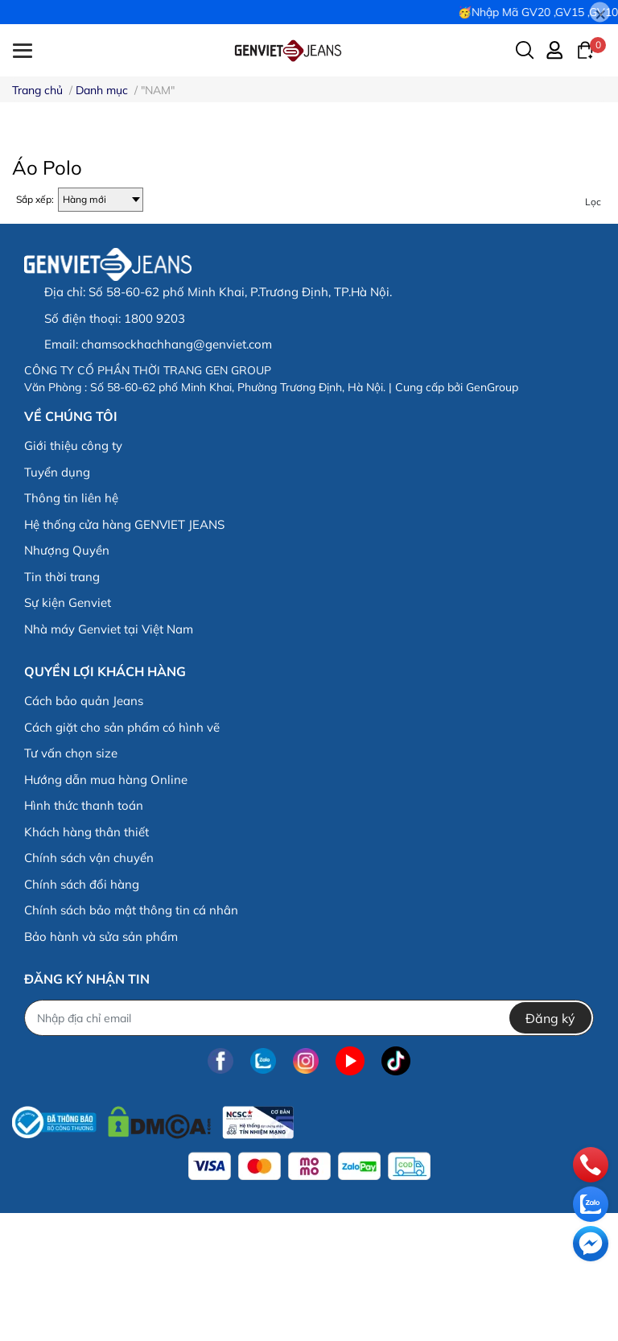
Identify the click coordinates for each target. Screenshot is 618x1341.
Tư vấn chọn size (70, 880)
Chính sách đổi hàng (81, 1011)
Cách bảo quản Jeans (83, 828)
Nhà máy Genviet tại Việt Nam (108, 756)
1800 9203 (154, 445)
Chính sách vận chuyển (89, 984)
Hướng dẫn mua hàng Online (105, 906)
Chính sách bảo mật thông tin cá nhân (131, 1037)
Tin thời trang (62, 704)
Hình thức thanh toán (83, 932)
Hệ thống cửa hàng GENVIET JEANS (124, 651)
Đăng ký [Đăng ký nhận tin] (550, 1145)
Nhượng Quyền (66, 677)
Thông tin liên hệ (71, 625)
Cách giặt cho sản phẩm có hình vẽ (122, 854)
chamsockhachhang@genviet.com (176, 472)
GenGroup (492, 514)
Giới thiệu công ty (73, 572)
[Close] (600, 12)
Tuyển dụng (57, 599)
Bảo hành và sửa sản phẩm (101, 1063)
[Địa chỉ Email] (309, 1146)
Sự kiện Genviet (67, 729)
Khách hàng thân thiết (86, 959)
